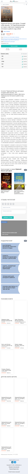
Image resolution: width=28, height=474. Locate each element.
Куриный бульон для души (9, 41)
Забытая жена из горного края (9, 232)
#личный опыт (16, 39)
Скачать (25, 56)
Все (25, 169)
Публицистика (7, 37)
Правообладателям (14, 469)
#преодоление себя (18, 38)
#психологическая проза (8, 38)
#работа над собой (9, 39)
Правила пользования (14, 467)
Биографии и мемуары (14, 37)
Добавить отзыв (7, 217)
